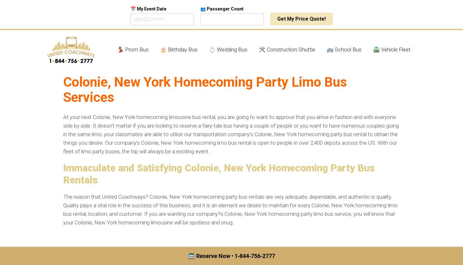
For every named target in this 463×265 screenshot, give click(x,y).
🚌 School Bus (344, 49)
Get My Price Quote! (301, 19)
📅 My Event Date (148, 8)
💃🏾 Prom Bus (133, 49)
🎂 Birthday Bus (179, 49)
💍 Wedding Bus (228, 49)
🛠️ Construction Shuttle (287, 49)
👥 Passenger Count (222, 8)
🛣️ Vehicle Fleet (392, 49)
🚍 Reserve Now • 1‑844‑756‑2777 (231, 256)
